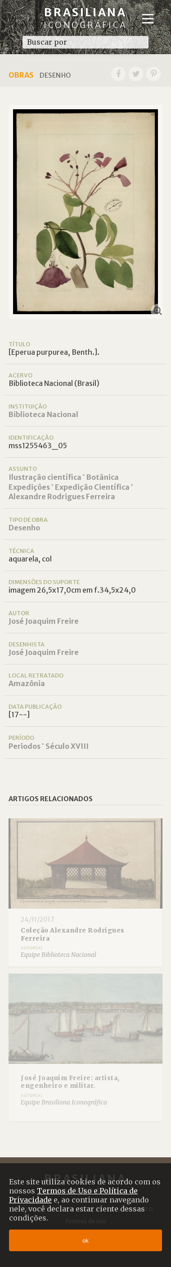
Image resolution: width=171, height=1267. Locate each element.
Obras (21, 74)
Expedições (29, 487)
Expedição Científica (92, 487)
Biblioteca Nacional (43, 414)
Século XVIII (67, 746)
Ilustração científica (45, 477)
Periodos (24, 746)
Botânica (102, 477)
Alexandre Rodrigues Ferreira (62, 496)
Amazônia (27, 683)
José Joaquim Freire (44, 621)
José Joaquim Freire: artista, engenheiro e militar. (70, 1082)
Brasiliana (85, 17)
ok (85, 1240)
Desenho (24, 527)
